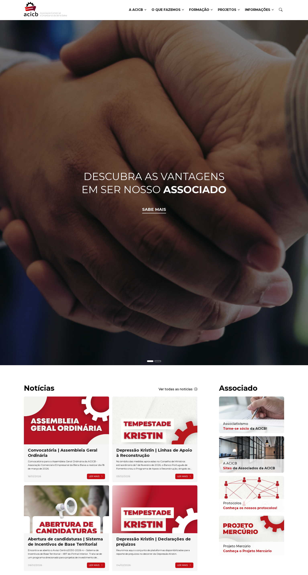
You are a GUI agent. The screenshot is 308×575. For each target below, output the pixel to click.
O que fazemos (168, 10)
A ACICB (137, 10)
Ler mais (96, 476)
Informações (259, 10)
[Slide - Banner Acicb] (150, 361)
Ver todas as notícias (178, 389)
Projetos (229, 10)
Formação (201, 10)
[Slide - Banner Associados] (158, 361)
